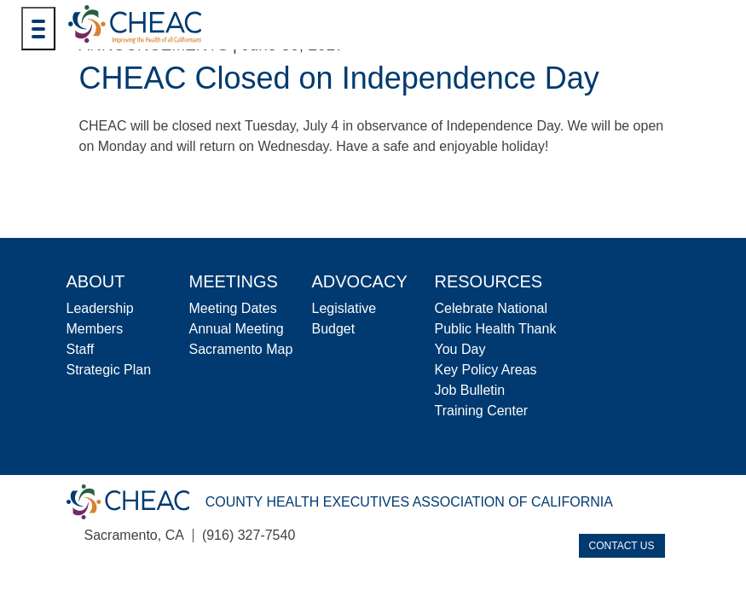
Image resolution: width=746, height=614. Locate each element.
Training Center (482, 410)
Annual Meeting (236, 328)
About (96, 281)
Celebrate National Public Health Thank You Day (496, 328)
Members (95, 328)
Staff (81, 349)
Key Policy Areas (486, 369)
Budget (334, 328)
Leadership (100, 308)
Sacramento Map (241, 349)
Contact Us (622, 546)
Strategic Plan (109, 369)
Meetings (233, 281)
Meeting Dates (233, 308)
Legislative (344, 308)
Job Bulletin (470, 390)
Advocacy (360, 281)
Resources (489, 281)
